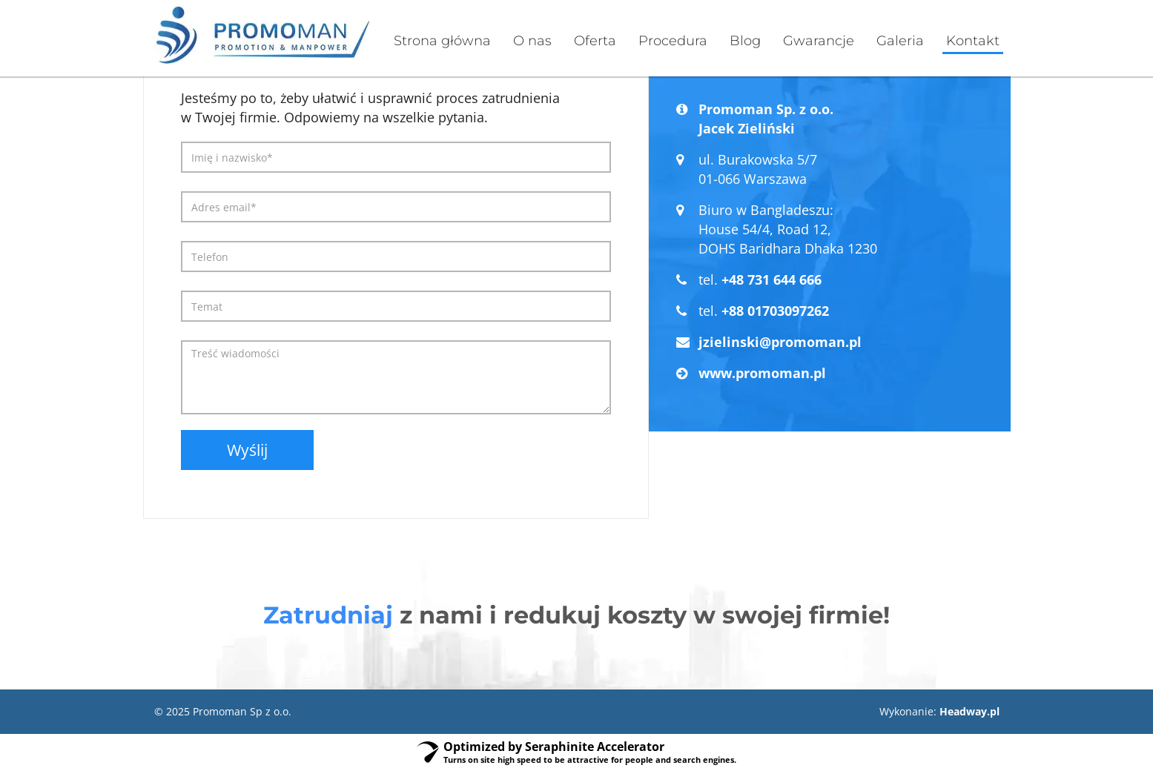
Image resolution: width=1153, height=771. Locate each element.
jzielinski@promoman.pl (780, 342)
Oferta (595, 41)
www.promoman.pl (762, 373)
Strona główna (442, 41)
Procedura (672, 41)
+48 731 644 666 (771, 279)
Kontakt (973, 41)
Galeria (900, 41)
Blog (745, 41)
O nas (532, 41)
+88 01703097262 (775, 311)
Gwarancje (818, 41)
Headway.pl (969, 711)
